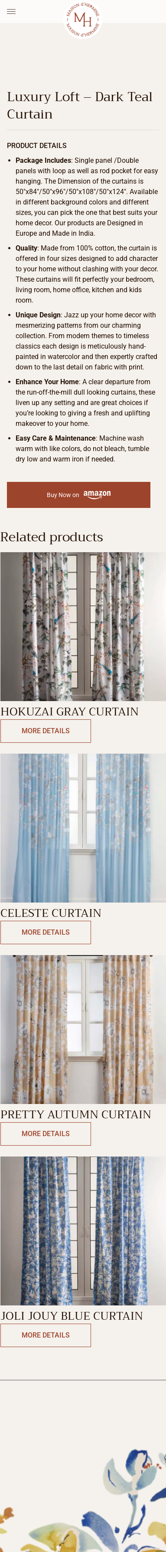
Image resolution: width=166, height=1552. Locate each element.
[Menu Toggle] (11, 11)
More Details (46, 731)
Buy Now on (79, 495)
